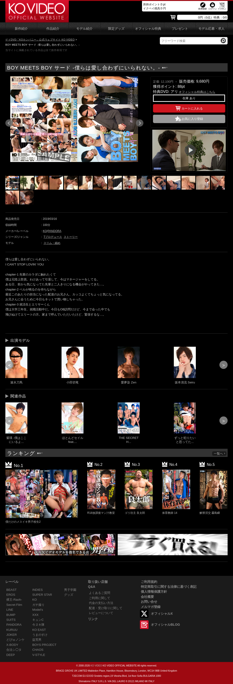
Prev (9, 123)
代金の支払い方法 (101, 603)
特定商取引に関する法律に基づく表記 (169, 586)
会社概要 (147, 597)
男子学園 (70, 590)
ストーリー (71, 237)
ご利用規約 (149, 582)
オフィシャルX (162, 613)
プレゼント (180, 28)
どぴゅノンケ (15, 639)
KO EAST (39, 630)
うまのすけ (39, 634)
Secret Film (14, 605)
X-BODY (12, 645)
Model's (37, 609)
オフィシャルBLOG (165, 624)
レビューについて (101, 613)
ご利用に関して (99, 598)
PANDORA (54, 231)
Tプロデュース (53, 237)
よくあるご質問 (99, 593)
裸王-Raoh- (14, 599)
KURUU (12, 630)
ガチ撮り (38, 605)
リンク (93, 619)
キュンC (38, 619)
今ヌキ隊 (38, 624)
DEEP (10, 655)
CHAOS (38, 649)
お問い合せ (149, 601)
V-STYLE (38, 655)
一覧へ (220, 453)
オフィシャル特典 (148, 28)
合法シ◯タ (14, 649)
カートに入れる (189, 108)
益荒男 (36, 639)
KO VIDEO (96, 665)
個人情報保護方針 (154, 591)
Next (139, 123)
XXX (35, 615)
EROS (10, 594)
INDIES (37, 590)
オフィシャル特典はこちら (197, 92)
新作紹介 (21, 28)
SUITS (10, 619)
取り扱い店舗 (98, 582)
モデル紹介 (84, 28)
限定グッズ (116, 28)
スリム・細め (52, 243)
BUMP (10, 615)
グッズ (68, 594)
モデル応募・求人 (211, 28)
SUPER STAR (42, 594)
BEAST (11, 590)
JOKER (11, 634)
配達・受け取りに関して (105, 608)
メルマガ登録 (150, 607)
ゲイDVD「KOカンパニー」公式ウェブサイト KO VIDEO (40, 39)
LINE (9, 609)
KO (45, 231)
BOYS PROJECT (44, 645)
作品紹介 (52, 28)
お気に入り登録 (192, 119)
